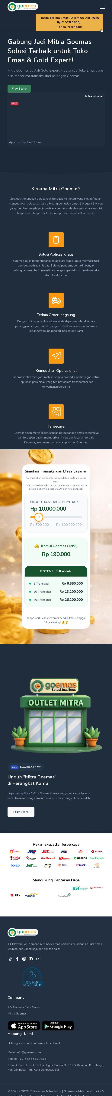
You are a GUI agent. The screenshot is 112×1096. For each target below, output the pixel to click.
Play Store (19, 89)
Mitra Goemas (17, 1013)
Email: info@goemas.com (24, 1052)
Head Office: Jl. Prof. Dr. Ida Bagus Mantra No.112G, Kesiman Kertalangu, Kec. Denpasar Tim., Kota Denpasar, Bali (56, 1067)
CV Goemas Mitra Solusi (24, 1007)
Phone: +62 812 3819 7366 (27, 1059)
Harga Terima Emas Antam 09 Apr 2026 (69, 22)
